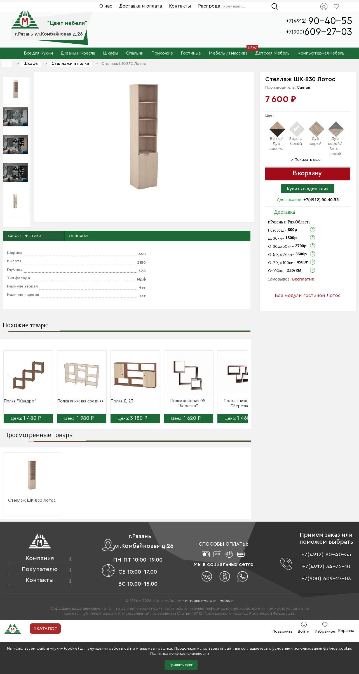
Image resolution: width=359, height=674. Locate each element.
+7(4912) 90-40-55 (321, 199)
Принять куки (181, 665)
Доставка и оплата (140, 6)
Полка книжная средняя (80, 401)
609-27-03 (328, 32)
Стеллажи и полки (70, 64)
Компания (39, 558)
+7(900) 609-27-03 (326, 578)
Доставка (284, 212)
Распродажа (212, 6)
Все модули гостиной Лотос (308, 295)
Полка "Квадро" (20, 401)
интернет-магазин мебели (209, 601)
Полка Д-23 (122, 401)
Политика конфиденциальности (179, 654)
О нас (105, 6)
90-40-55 (330, 21)
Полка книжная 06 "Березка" (241, 403)
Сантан (303, 87)
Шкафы (31, 64)
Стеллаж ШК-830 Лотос (32, 500)
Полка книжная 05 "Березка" (187, 403)
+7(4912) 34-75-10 (326, 566)
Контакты (180, 6)
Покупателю (40, 569)
